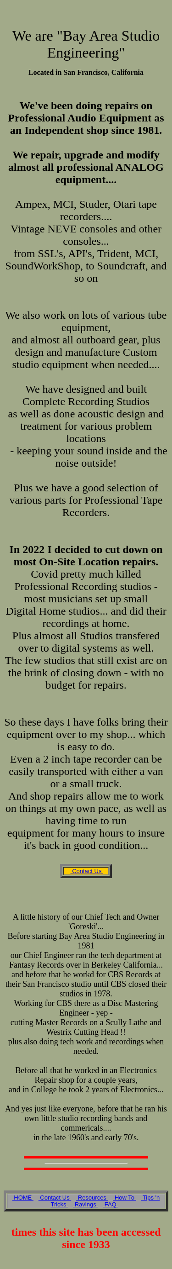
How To (124, 1197)
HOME (22, 1197)
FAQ (110, 1204)
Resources (92, 1197)
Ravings (85, 1204)
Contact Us (87, 871)
